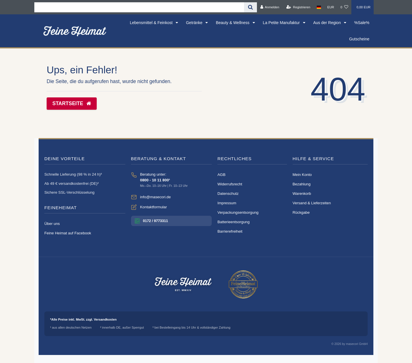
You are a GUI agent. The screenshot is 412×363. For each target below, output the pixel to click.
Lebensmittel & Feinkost (152, 22)
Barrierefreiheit (229, 231)
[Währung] (330, 7)
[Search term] (139, 7)
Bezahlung (302, 184)
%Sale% (361, 22)
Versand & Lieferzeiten (312, 203)
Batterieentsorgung (233, 222)
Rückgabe (301, 212)
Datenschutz (228, 193)
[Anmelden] (269, 7)
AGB (221, 174)
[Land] (319, 7)
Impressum (226, 203)
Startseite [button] (71, 103)
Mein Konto (302, 174)
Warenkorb (302, 193)
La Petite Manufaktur (282, 22)
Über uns (52, 223)
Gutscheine (359, 39)
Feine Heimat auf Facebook (67, 233)
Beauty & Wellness (233, 22)
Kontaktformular (153, 207)
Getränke (194, 22)
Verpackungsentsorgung (237, 212)
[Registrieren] (298, 7)
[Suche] (250, 7)
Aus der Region (327, 22)
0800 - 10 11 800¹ (155, 180)
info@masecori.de (155, 197)
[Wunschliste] (344, 7)
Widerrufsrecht (229, 184)
